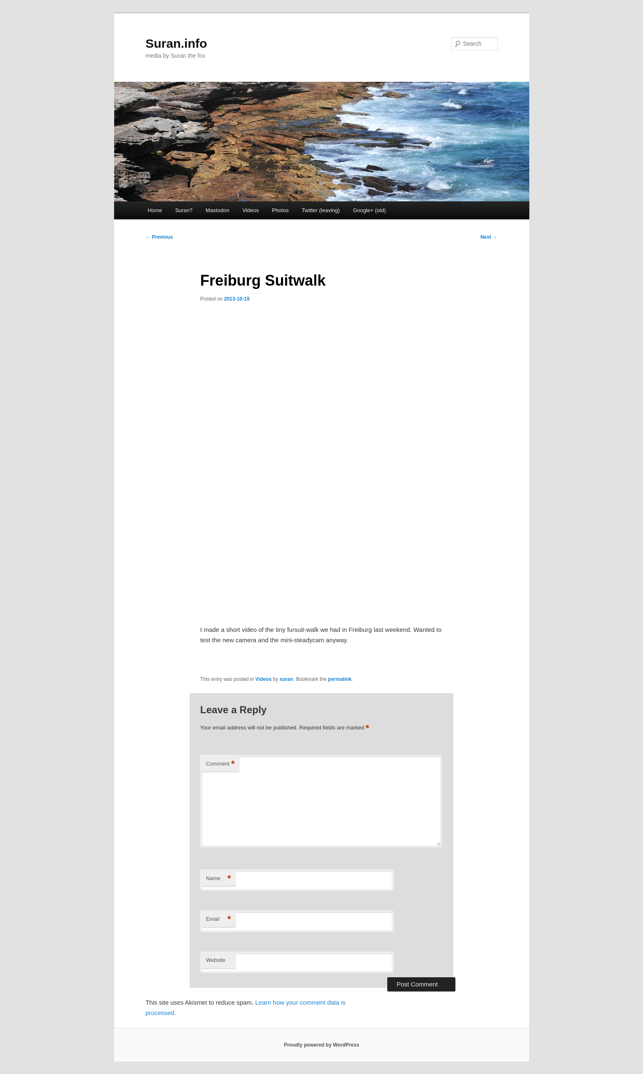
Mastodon (217, 210)
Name (218, 879)
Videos (250, 210)
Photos (280, 210)
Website (215, 960)
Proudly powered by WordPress (321, 1045)
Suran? (184, 210)
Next (488, 237)
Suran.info (176, 43)
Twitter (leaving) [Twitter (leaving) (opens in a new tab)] (321, 210)
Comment (220, 764)
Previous (159, 237)
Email (218, 919)
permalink (340, 679)
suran (286, 679)
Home (155, 210)
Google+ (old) (369, 210)
